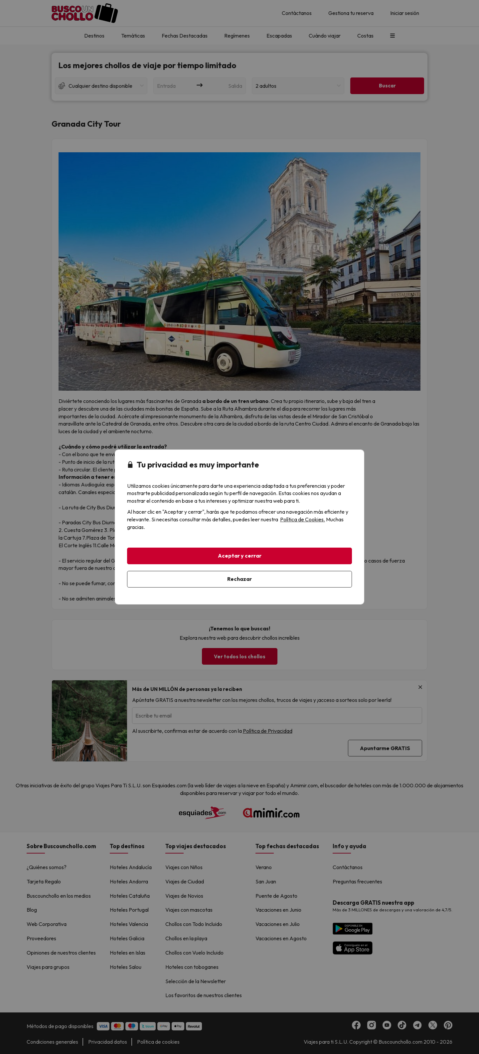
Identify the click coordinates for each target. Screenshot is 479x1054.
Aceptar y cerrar (239, 555)
